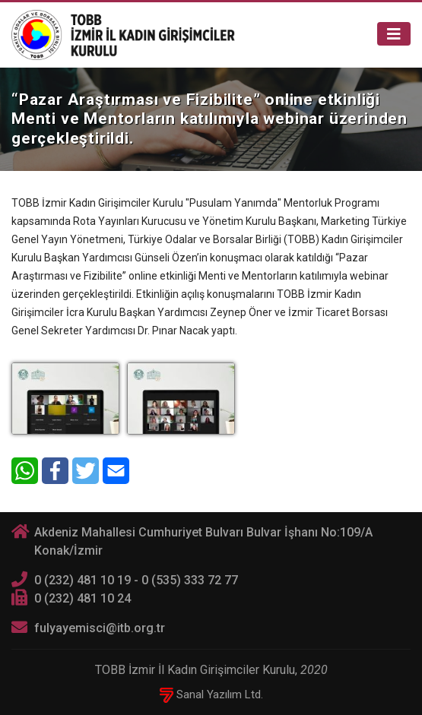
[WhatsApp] (24, 470)
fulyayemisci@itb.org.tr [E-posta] (99, 628)
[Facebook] (55, 470)
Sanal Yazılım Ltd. (211, 694)
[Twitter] (85, 470)
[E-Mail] (116, 470)
